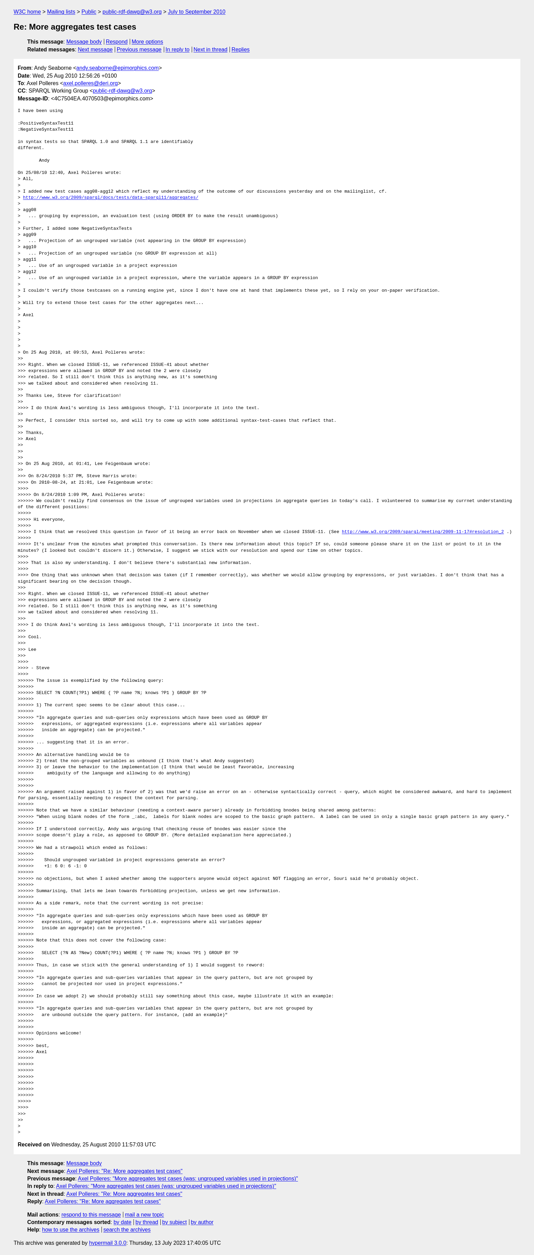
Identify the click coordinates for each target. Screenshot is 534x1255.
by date (122, 1222)
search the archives (127, 1230)
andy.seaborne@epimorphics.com (117, 68)
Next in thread (210, 49)
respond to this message (91, 1215)
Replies (241, 49)
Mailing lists (61, 12)
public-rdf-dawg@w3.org (132, 12)
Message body (84, 42)
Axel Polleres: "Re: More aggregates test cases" (125, 1171)
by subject (174, 1222)
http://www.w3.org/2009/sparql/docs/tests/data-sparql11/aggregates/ (111, 198)
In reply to (177, 49)
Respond (117, 42)
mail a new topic (144, 1215)
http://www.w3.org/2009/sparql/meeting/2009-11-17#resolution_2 (423, 532)
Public (88, 12)
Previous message (139, 49)
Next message (95, 49)
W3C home (27, 12)
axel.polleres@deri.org (90, 83)
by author (202, 1222)
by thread (147, 1222)
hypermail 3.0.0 (107, 1243)
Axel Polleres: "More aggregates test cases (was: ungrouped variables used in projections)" (188, 1178)
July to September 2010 (196, 12)
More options (147, 42)
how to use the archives (70, 1230)
